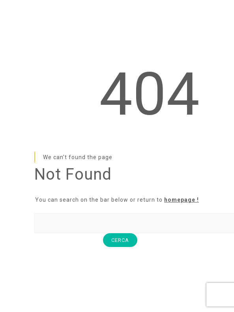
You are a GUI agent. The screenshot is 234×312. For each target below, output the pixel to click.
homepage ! (181, 200)
